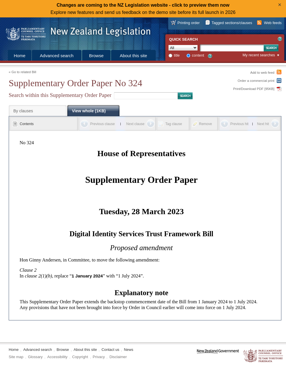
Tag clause (173, 124)
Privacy (99, 357)
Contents (27, 124)
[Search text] (232, 47)
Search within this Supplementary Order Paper (60, 95)
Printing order (189, 23)
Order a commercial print (256, 80)
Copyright (80, 357)
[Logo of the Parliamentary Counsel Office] (75, 31)
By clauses (23, 111)
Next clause (135, 124)
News (128, 349)
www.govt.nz (218, 356)
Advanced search (57, 55)
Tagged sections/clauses (232, 23)
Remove (205, 124)
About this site (133, 55)
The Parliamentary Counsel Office (263, 356)
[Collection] (183, 47)
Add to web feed (262, 72)
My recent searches (258, 55)
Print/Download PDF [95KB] (253, 89)
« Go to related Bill (22, 72)
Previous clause (102, 124)
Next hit (263, 124)
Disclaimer (118, 357)
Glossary (35, 357)
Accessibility (57, 357)
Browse (96, 55)
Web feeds (273, 23)
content (198, 55)
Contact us (110, 349)
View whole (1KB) (89, 111)
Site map (16, 357)
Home (19, 55)
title (177, 55)
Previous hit (239, 124)
